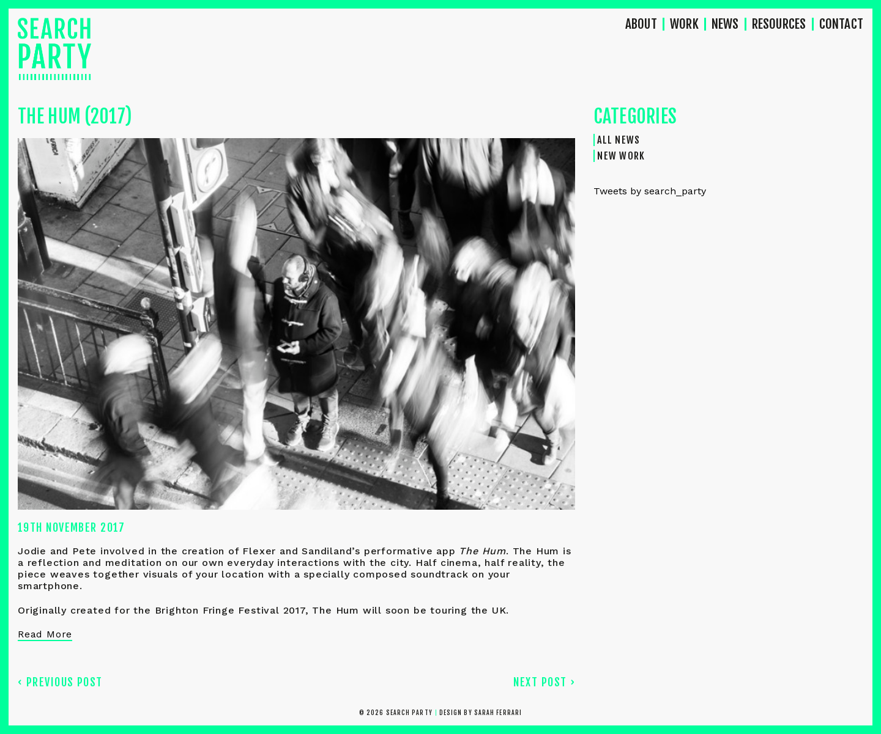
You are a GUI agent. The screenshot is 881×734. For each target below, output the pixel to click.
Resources (779, 24)
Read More (45, 634)
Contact (841, 24)
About (641, 24)
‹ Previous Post (60, 682)
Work (684, 24)
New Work (621, 156)
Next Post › (544, 682)
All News (618, 140)
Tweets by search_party (649, 191)
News (725, 24)
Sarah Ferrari (498, 713)
